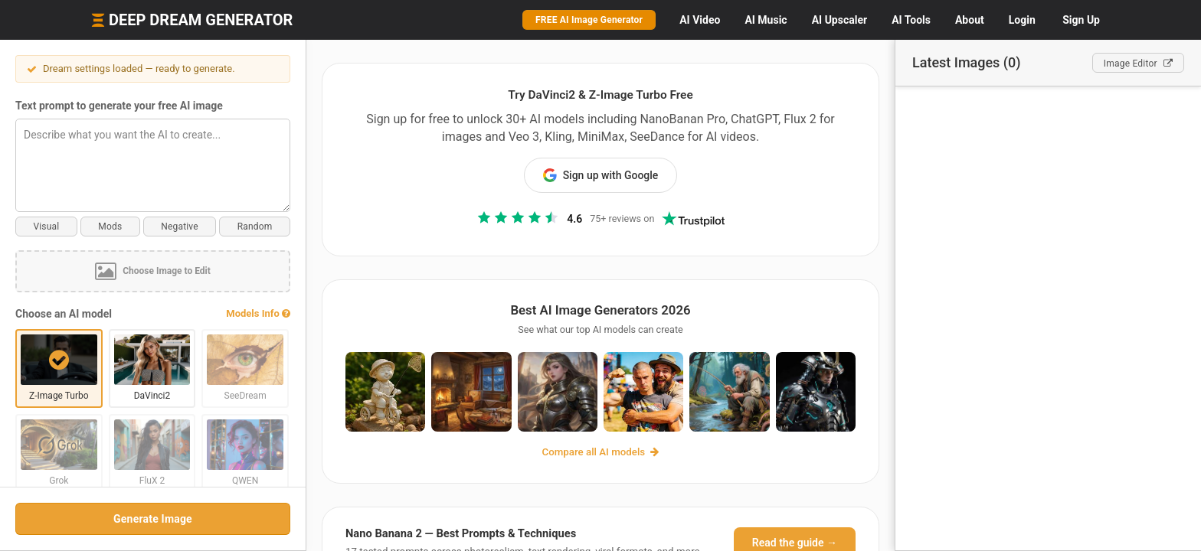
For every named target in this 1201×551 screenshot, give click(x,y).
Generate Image (152, 519)
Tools (911, 20)
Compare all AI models (600, 452)
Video (699, 20)
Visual (46, 226)
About (969, 20)
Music (765, 20)
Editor (1138, 63)
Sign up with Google (601, 175)
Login (1022, 20)
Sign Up (1081, 20)
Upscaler (839, 20)
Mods (110, 226)
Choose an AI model (63, 314)
